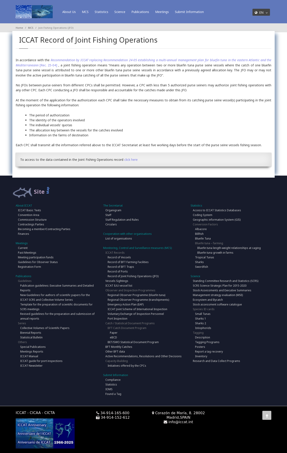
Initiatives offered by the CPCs (127, 366)
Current (23, 248)
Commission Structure (32, 220)
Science (119, 12)
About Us (69, 12)
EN (261, 12)
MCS (85, 12)
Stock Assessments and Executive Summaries (222, 290)
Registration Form (29, 267)
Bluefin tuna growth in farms (215, 253)
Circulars (111, 224)
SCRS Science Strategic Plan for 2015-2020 (219, 285)
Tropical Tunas (204, 257)
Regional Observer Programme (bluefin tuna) (136, 295)
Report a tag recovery (209, 351)
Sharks (199, 262)
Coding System (202, 215)
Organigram (113, 210)
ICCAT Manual (29, 356)
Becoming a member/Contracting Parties (44, 229)
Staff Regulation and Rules (122, 220)
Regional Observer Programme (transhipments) (138, 300)
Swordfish (201, 267)
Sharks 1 (200, 318)
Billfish (199, 234)
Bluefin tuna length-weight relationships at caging (229, 248)
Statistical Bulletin (31, 337)
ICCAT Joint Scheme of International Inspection (137, 309)
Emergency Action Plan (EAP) (126, 304)
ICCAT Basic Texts (29, 210)
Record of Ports (118, 271)
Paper (113, 333)
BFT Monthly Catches (118, 347)
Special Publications (33, 347)
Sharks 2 (200, 323)
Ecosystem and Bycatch (208, 300)
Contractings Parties (31, 224)
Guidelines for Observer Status (38, 262)
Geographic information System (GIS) (217, 220)
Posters (200, 347)
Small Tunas (203, 314)
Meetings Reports (31, 351)
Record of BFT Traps (121, 267)
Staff (108, 215)
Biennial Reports (30, 333)
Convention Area (28, 215)
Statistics (101, 12)
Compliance (113, 380)
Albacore (201, 229)
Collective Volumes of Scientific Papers (45, 328)
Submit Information (189, 12)
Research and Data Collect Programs (216, 361)
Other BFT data (115, 351)
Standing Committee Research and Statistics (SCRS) (225, 281)
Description (202, 337)
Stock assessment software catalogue (217, 304)
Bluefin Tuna (203, 238)
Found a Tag (113, 394)
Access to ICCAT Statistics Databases (217, 210)
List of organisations (118, 238)
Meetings (162, 12)
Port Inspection (117, 318)
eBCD (113, 337)
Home (19, 27)
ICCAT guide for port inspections (41, 361)
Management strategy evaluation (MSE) (218, 295)
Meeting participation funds (36, 257)
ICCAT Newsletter (31, 366)
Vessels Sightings (116, 281)
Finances (23, 234)
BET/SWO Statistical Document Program (133, 342)
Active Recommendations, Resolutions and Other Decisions (143, 356)
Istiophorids (203, 328)
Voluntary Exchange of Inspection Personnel (136, 314)
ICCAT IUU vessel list (118, 285)
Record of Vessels (119, 257)
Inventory (201, 356)
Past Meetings (27, 253)
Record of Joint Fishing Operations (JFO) (133, 276)
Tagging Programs (207, 342)
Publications (140, 12)
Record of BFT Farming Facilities (128, 262)
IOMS (109, 389)
